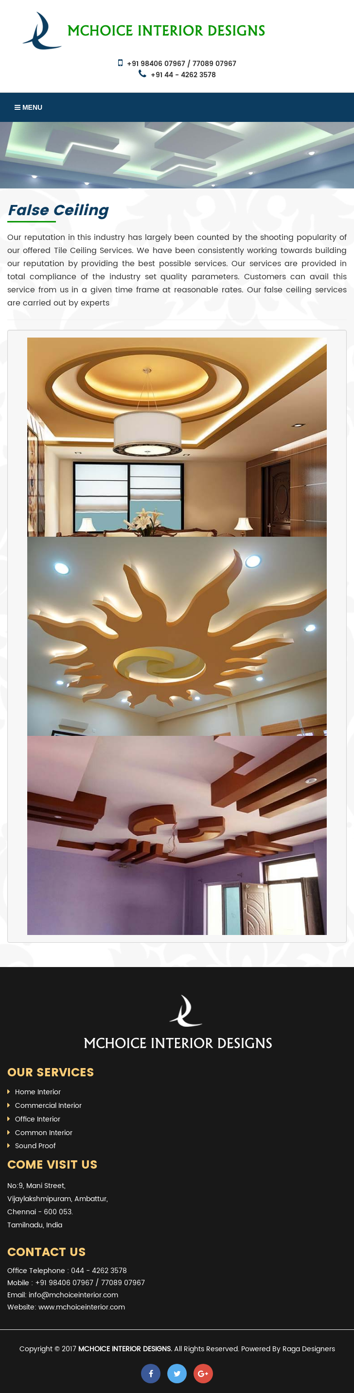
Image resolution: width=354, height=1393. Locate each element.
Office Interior (37, 1119)
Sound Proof (35, 1146)
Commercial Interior (48, 1105)
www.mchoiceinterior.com (81, 1307)
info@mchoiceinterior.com (73, 1295)
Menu (28, 107)
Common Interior (43, 1132)
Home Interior (38, 1092)
